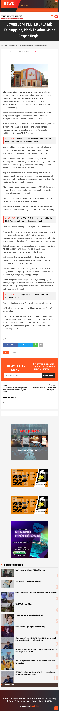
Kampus (14, 353)
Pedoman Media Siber (17, 699)
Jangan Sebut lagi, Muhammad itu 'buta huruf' (29, 615)
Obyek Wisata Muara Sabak (23, 604)
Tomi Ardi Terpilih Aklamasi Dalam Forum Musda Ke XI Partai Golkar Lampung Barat (35, 662)
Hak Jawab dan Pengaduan (35, 699)
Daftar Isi (10, 701)
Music (41, 701)
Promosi (34, 701)
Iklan (28, 701)
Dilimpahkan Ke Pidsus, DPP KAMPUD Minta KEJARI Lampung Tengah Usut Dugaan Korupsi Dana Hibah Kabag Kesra (35, 639)
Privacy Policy (51, 699)
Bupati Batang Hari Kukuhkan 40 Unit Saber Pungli (30, 570)
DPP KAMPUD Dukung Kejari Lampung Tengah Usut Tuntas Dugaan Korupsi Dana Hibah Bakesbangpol (35, 673)
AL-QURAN (48, 701)
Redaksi (6, 699)
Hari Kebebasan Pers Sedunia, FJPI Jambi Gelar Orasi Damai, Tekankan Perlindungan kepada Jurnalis (36, 650)
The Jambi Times (34, 706)
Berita (17, 701)
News (23, 701)
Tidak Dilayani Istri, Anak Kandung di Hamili (28, 581)
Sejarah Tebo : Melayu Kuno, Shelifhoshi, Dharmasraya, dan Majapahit (36, 592)
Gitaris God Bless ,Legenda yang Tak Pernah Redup (30, 626)
